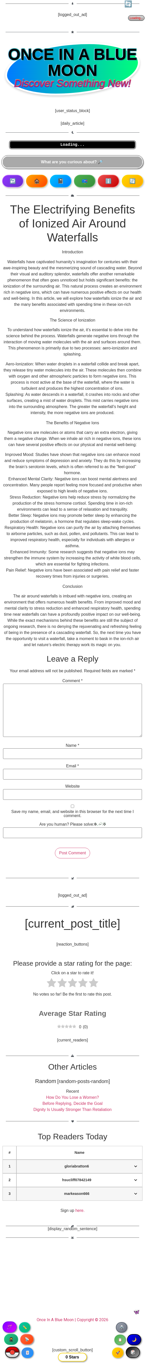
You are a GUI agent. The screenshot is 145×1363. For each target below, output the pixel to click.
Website (72, 786)
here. (80, 1210)
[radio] (51, 983)
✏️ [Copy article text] (25, 1327)
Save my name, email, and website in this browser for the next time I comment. (72, 814)
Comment (72, 681)
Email (72, 766)
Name (72, 746)
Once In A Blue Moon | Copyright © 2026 (72, 1319)
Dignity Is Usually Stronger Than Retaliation (72, 1109)
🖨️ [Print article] (121, 1327)
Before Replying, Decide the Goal (72, 1103)
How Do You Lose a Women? (72, 1097)
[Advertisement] (72, 1280)
